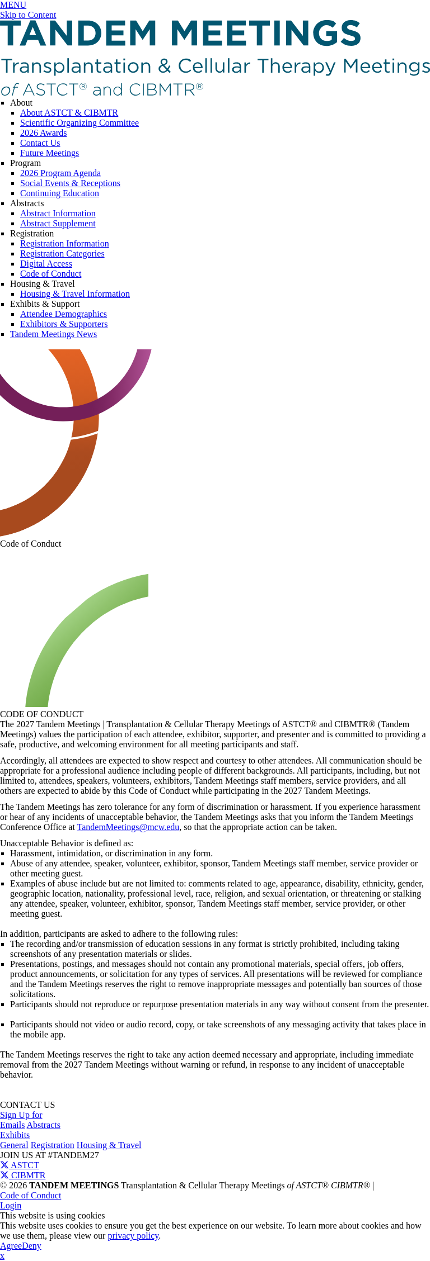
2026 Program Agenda (60, 173)
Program (25, 163)
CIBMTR (22, 1175)
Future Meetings (49, 153)
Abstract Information (58, 213)
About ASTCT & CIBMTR (69, 112)
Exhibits (15, 1135)
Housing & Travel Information (75, 293)
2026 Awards (43, 133)
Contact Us (40, 143)
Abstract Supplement (58, 223)
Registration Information (64, 243)
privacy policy (133, 1235)
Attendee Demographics (63, 314)
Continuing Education (59, 193)
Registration (32, 233)
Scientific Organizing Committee (79, 122)
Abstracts (27, 203)
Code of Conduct (50, 273)
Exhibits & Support (45, 304)
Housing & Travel (42, 283)
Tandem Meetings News (53, 334)
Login (10, 1205)
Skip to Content (28, 15)
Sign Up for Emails (21, 1120)
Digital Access (46, 263)
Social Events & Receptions (70, 183)
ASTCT (19, 1165)
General (14, 1145)
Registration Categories (62, 253)
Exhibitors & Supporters (64, 324)
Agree (11, 1245)
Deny (31, 1245)
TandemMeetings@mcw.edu (128, 827)
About (21, 102)
